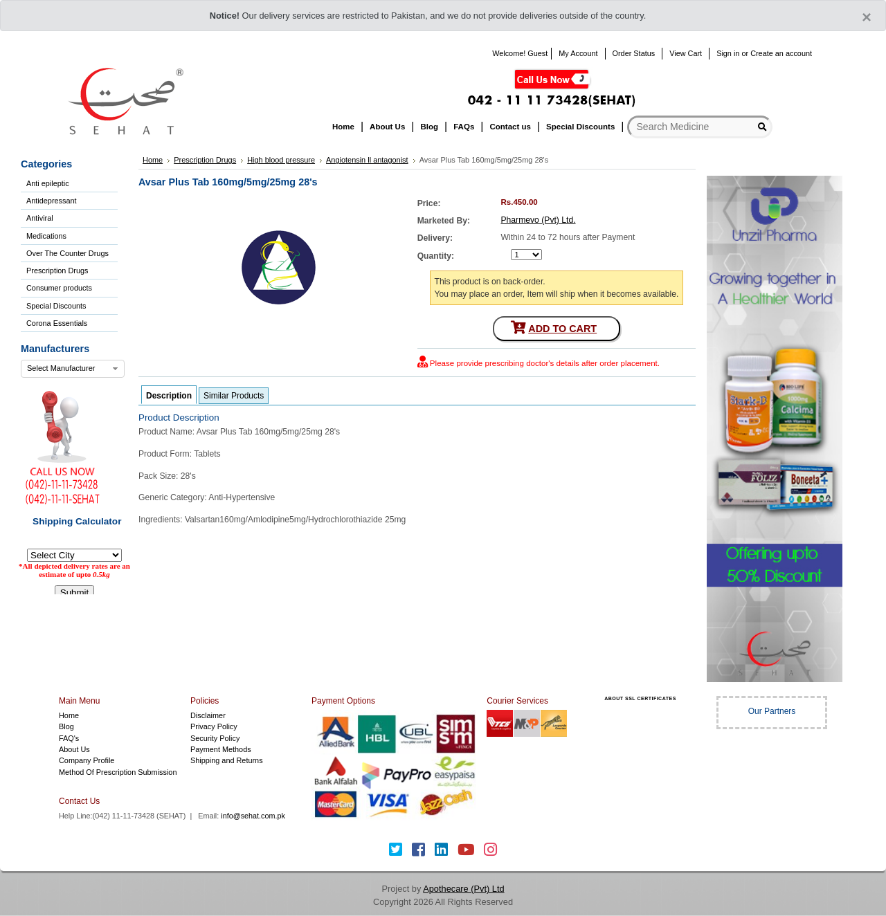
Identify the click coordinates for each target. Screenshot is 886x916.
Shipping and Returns (226, 760)
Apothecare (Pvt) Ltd (463, 888)
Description (169, 396)
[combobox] (73, 369)
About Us (74, 749)
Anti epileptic (47, 183)
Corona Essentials (56, 323)
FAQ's (69, 738)
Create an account (781, 53)
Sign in (727, 53)
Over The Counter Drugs (67, 253)
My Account (578, 53)
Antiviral (39, 218)
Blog (66, 726)
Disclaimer (208, 715)
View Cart (685, 53)
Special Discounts (56, 306)
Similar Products (234, 396)
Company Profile (86, 760)
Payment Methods (220, 749)
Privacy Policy (213, 726)
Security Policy (214, 738)
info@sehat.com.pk (253, 816)
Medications (46, 236)
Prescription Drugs (57, 270)
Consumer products (59, 288)
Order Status (634, 53)
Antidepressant (51, 200)
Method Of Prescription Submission (118, 772)
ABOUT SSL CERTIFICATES (640, 698)
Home (69, 715)
